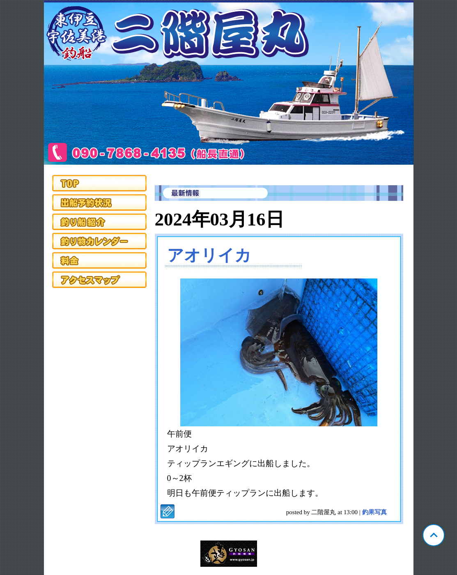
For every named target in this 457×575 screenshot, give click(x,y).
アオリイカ (209, 255)
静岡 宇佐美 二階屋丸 (228, 82)
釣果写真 (374, 512)
